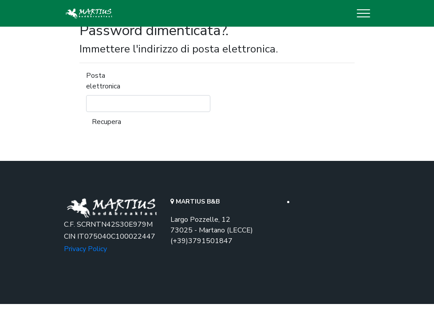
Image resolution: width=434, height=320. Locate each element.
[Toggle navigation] (363, 13)
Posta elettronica (103, 81)
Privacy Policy (85, 249)
